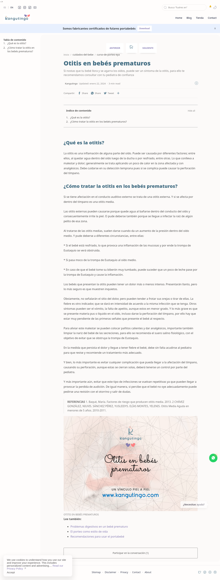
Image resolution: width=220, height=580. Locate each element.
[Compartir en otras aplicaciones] (118, 93)
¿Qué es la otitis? (16, 43)
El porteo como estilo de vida (89, 531)
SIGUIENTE (147, 48)
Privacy (124, 572)
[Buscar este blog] (184, 7)
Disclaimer (110, 572)
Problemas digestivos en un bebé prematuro (99, 526)
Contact (136, 572)
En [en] (11, 7)
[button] (19, 7)
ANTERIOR (115, 48)
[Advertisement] (19, 222)
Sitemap (96, 572)
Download (144, 28)
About (148, 572)
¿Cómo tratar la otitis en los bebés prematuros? (20, 49)
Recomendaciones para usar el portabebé (97, 536)
